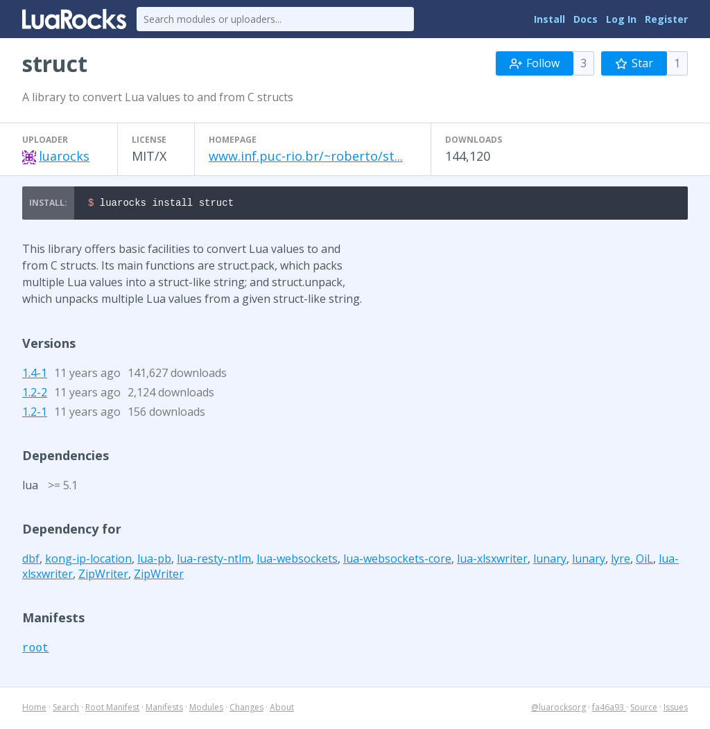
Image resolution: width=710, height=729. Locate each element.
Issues (676, 709)
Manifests (164, 709)
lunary (549, 560)
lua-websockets (297, 560)
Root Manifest (112, 709)
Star (634, 63)
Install (549, 19)
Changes (246, 709)
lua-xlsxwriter (492, 560)
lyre (620, 560)
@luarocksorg (558, 709)
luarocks (64, 156)
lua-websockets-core (397, 560)
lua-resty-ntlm (214, 560)
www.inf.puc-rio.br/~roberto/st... (306, 156)
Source (643, 709)
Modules (206, 709)
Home (34, 709)
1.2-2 (34, 394)
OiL (644, 560)
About (282, 709)
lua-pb (154, 560)
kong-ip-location (88, 560)
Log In (621, 19)
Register (666, 19)
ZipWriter (103, 575)
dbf (31, 560)
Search (66, 709)
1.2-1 (34, 413)
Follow (535, 63)
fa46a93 (609, 709)
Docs (585, 19)
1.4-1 (34, 375)
